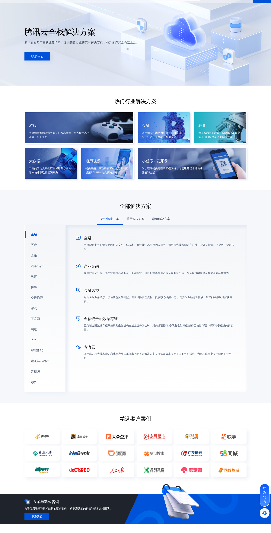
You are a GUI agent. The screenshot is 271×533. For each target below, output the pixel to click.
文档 (221, 5)
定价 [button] (73, 5)
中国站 (209, 5)
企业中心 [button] (84, 5)
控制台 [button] (238, 5)
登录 (247, 5)
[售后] (264, 513)
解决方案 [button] (62, 5)
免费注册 (262, 5)
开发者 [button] (107, 5)
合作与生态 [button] (134, 5)
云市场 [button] (96, 5)
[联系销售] (264, 495)
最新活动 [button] (40, 5)
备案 (229, 5)
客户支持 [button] (119, 5)
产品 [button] (51, 5)
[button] (25, 6)
